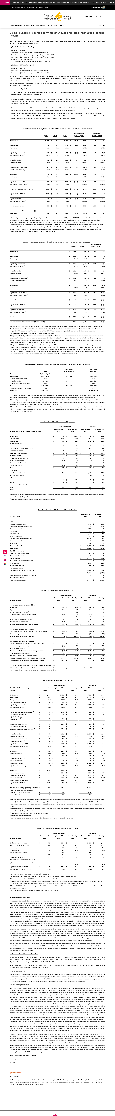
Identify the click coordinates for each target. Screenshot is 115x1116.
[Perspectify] (5, 556)
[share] (104, 25)
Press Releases (41, 25)
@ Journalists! (29, 25)
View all (111, 2)
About (61, 25)
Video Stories (52, 25)
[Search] (100, 25)
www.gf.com (81, 981)
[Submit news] (5, 552)
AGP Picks (5, 2)
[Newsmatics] (5, 564)
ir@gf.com (13, 1062)
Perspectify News (16, 25)
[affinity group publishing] (5, 560)
